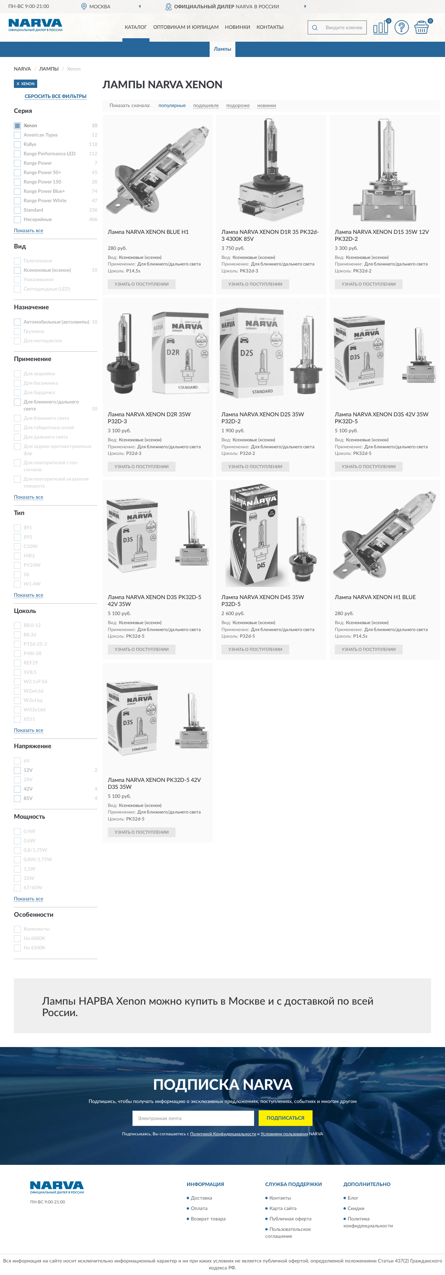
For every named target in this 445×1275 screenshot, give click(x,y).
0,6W (29, 841)
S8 (26, 574)
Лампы (222, 49)
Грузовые (34, 331)
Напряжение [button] (32, 746)
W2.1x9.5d (35, 681)
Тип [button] (19, 513)
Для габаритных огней (49, 427)
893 (28, 537)
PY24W (32, 565)
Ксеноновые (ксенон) (47, 270)
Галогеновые (38, 261)
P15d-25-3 (35, 644)
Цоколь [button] (25, 611)
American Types (41, 135)
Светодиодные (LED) (47, 289)
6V (27, 761)
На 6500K (35, 948)
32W (29, 878)
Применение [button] (32, 359)
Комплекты (37, 929)
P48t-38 (32, 653)
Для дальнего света (46, 437)
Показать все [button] (28, 230)
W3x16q (33, 700)
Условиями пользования (284, 1134)
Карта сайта (283, 1208)
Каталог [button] (136, 27)
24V (28, 779)
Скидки (356, 1208)
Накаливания (39, 279)
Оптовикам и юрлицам (186, 27)
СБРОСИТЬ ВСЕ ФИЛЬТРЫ (56, 96)
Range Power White (45, 200)
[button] (401, 27)
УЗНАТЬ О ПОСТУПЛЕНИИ (142, 284)
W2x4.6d (33, 691)
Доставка (201, 1198)
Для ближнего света (46, 418)
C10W (31, 546)
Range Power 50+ (42, 172)
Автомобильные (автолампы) (56, 322)
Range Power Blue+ (44, 191)
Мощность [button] (29, 817)
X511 (29, 719)
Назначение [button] (31, 307)
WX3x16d (35, 710)
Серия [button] (23, 111)
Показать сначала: (130, 105)
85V (28, 798)
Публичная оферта (290, 1219)
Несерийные (38, 219)
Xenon (30, 125)
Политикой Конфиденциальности (223, 1134)
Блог (353, 1198)
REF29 (31, 663)
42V (28, 789)
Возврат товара (208, 1219)
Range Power (38, 163)
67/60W (33, 887)
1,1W (29, 869)
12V (28, 770)
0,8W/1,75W (38, 859)
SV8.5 (30, 672)
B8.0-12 (32, 625)
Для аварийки (39, 373)
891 (28, 527)
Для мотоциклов (43, 340)
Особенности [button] (34, 915)
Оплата (199, 1208)
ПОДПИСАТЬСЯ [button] (286, 1118)
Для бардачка (39, 392)
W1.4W (32, 584)
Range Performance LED (50, 154)
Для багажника (41, 383)
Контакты (270, 27)
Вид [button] (20, 247)
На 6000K (35, 938)
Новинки (237, 27)
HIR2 (29, 556)
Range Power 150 (42, 182)
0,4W (29, 831)
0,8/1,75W (35, 850)
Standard (33, 210)
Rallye (30, 144)
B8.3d (30, 634)
